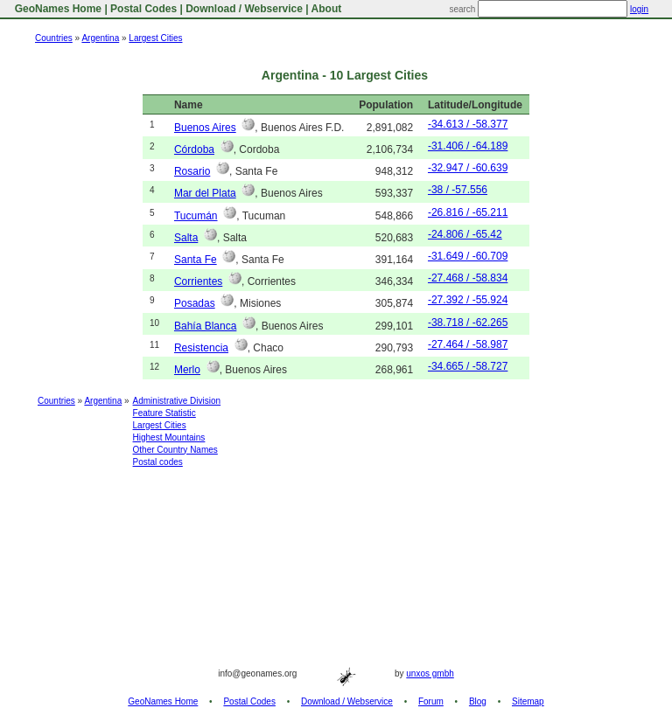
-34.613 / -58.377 (468, 124)
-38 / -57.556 (457, 190)
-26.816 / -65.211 (468, 212)
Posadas (194, 303)
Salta (186, 238)
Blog (477, 701)
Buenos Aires (205, 127)
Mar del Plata (205, 193)
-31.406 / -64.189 (468, 146)
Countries (54, 38)
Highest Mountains (169, 437)
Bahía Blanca (205, 326)
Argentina (100, 38)
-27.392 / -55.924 (468, 300)
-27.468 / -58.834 (468, 278)
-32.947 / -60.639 (468, 168)
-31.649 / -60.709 (468, 256)
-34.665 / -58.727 (468, 366)
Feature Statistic (164, 413)
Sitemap (528, 701)
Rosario (192, 171)
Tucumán (196, 216)
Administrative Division (177, 401)
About (327, 9)
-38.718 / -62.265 (468, 322)
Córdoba (194, 149)
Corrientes (198, 281)
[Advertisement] (336, 521)
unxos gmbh (429, 673)
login (639, 9)
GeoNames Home (56, 9)
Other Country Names (175, 450)
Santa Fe (195, 259)
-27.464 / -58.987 (468, 344)
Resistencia (201, 348)
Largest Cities (155, 38)
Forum (431, 701)
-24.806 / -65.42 (465, 234)
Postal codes (158, 462)
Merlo (187, 370)
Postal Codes (143, 9)
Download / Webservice (244, 9)
